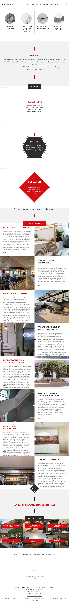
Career (55, 557)
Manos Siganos (12, 598)
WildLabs (63, 598)
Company (16, 554)
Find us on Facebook (34, 591)
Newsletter (34, 570)
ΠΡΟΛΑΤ (7, 4)
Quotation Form (48, 4)
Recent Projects (36, 4)
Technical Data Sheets (33, 557)
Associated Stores (18, 557)
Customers (46, 557)
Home (28, 4)
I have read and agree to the (34, 576)
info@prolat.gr (38, 589)
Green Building (27, 554)
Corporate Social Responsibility (44, 554)
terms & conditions (40, 576)
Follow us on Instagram (35, 593)
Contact (56, 4)
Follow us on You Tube (34, 596)
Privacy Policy (34, 600)
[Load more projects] (34, 488)
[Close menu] (34, 38)
